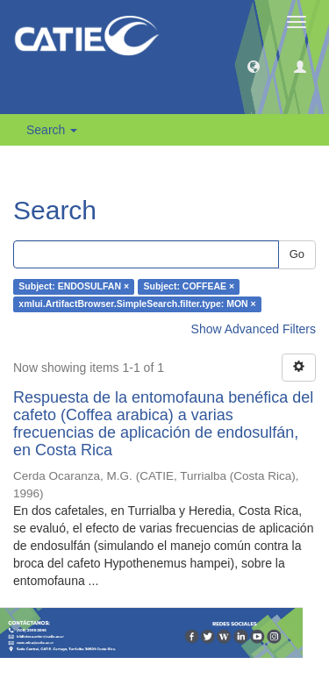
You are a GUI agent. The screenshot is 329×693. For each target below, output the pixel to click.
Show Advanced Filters (253, 329)
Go (297, 254)
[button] (253, 66)
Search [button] (51, 130)
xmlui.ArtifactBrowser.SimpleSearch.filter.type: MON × (136, 304)
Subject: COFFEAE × (189, 287)
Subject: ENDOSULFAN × (73, 287)
